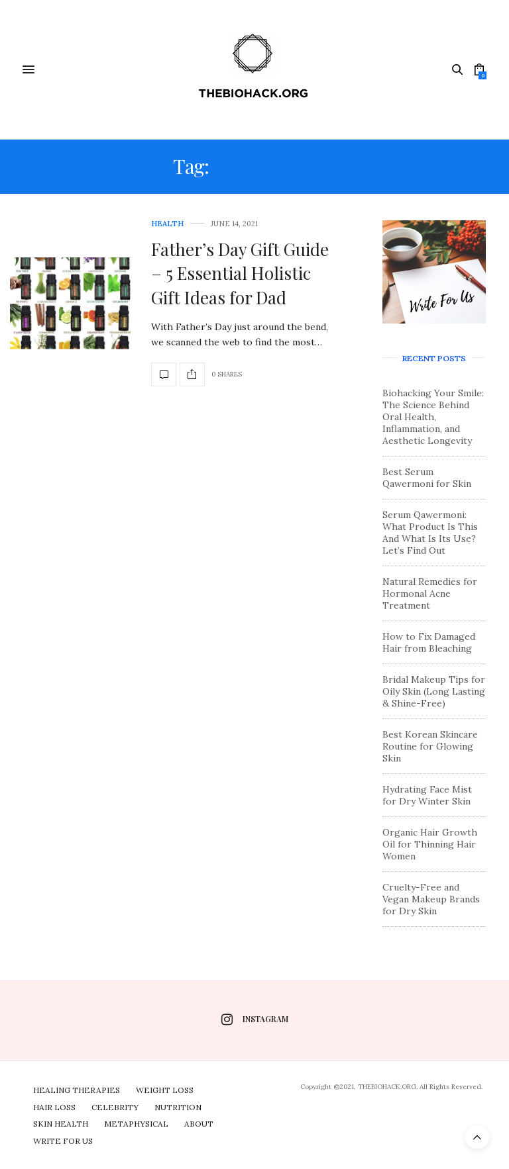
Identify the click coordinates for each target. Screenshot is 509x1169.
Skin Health (60, 1124)
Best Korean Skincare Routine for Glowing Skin (430, 746)
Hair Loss (54, 1107)
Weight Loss (165, 1090)
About (198, 1124)
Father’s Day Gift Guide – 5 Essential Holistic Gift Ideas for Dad (240, 273)
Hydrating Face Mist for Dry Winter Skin (427, 795)
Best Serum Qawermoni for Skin (426, 478)
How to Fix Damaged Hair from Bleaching (428, 642)
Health (167, 224)
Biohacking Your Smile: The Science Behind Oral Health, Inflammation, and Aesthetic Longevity (433, 417)
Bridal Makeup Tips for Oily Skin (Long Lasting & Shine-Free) (433, 691)
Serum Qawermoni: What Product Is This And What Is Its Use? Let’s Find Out (430, 532)
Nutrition (177, 1107)
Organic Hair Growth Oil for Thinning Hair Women (429, 844)
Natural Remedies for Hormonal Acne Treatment (429, 593)
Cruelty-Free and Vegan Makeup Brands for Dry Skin (431, 899)
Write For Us (63, 1141)
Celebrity (115, 1107)
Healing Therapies (76, 1090)
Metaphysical (136, 1124)
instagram (254, 1019)
